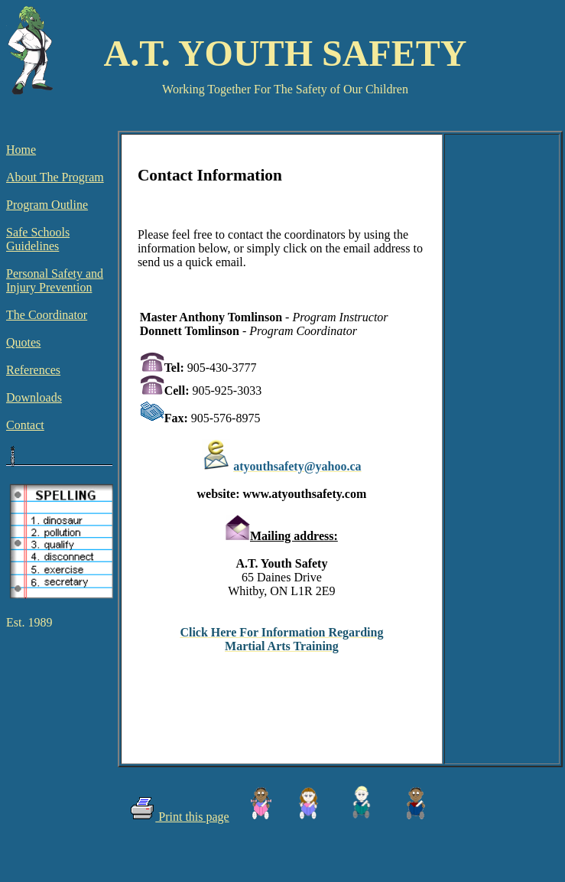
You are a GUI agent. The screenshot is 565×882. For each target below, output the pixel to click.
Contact (25, 424)
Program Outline (47, 204)
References (33, 369)
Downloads (34, 397)
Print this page (192, 816)
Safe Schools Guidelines (38, 239)
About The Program (55, 177)
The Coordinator (46, 314)
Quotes (23, 342)
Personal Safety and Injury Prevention (54, 280)
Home (21, 149)
